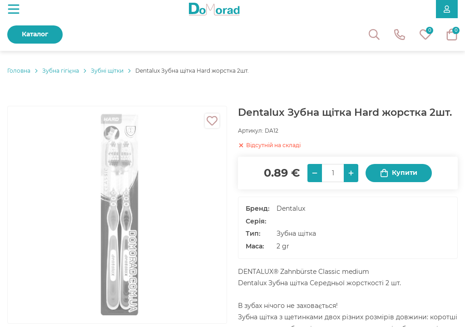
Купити (398, 172)
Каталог (35, 34)
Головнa (18, 70)
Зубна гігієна (60, 70)
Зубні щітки (107, 70)
